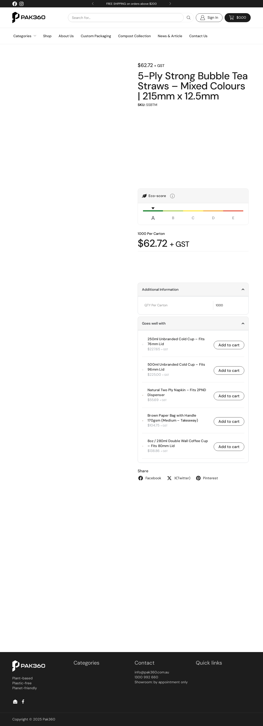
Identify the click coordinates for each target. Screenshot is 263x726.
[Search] (189, 17)
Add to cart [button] (229, 345)
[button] (238, 17)
